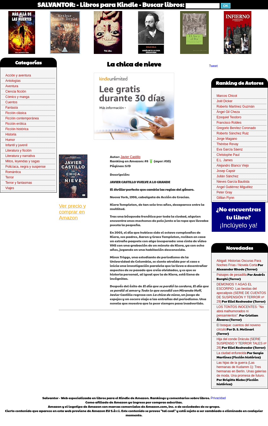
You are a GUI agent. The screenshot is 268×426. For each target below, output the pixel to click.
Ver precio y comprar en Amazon (72, 212)
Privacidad (218, 398)
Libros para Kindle (109, 4)
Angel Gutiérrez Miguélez (235, 187)
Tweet (213, 66)
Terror (9, 177)
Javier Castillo (130, 157)
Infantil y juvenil (16, 145)
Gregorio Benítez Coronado (236, 128)
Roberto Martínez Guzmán (235, 106)
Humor (10, 140)
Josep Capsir (226, 171)
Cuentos (11, 102)
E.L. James (225, 160)
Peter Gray (224, 192)
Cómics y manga (17, 97)
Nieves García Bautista (233, 181)
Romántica (13, 172)
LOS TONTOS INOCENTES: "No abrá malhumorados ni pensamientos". (240, 311)
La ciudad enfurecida (231, 353)
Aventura (11, 86)
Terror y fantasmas (18, 183)
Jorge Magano (227, 139)
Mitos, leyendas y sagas (22, 161)
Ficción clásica (15, 113)
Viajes (9, 188)
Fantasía (11, 107)
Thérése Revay (227, 144)
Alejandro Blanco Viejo (233, 165)
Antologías (13, 81)
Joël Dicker (224, 101)
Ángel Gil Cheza (228, 112)
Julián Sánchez (227, 176)
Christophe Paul (228, 155)
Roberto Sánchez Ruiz (233, 133)
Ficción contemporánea (22, 118)
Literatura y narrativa (20, 156)
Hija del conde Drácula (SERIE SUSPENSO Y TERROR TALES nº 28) (241, 343)
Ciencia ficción (15, 91)
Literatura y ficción (18, 150)
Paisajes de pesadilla (232, 275)
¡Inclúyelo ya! (238, 225)
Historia (10, 134)
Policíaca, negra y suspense (25, 166)
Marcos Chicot (227, 96)
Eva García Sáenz (230, 149)
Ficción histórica (16, 129)
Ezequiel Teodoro (229, 117)
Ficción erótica (15, 124)
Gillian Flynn (225, 198)
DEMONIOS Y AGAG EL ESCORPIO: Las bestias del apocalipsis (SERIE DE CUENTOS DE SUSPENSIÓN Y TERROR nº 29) (241, 292)
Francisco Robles (229, 122)
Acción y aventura (18, 75)
